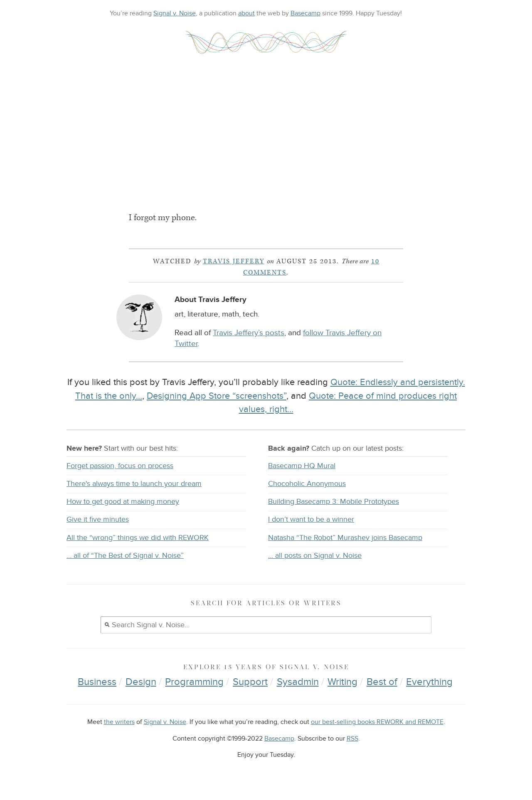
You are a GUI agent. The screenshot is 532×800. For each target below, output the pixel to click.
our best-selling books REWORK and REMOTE (377, 722)
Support (250, 682)
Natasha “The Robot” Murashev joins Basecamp (345, 537)
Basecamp (305, 13)
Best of (382, 682)
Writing (342, 682)
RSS (352, 739)
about (246, 13)
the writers (119, 722)
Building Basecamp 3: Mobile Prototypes (333, 501)
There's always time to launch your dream (134, 483)
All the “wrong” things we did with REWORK (137, 537)
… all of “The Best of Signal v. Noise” (125, 555)
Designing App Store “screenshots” (216, 395)
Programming (194, 682)
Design (141, 682)
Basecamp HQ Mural (301, 465)
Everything (429, 682)
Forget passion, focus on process (119, 465)
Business (97, 682)
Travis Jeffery (233, 261)
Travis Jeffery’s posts (248, 333)
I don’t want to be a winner (311, 519)
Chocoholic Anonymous (307, 483)
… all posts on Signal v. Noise (315, 555)
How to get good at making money (122, 501)
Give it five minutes (97, 519)
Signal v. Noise (174, 13)
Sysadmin (298, 682)
